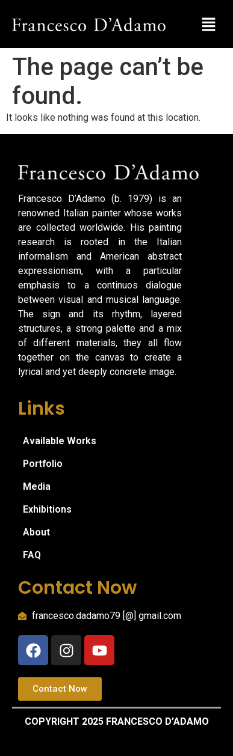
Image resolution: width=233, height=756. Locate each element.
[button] (209, 24)
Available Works (59, 441)
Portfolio (43, 463)
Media (37, 486)
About (36, 532)
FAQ (32, 555)
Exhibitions (47, 509)
